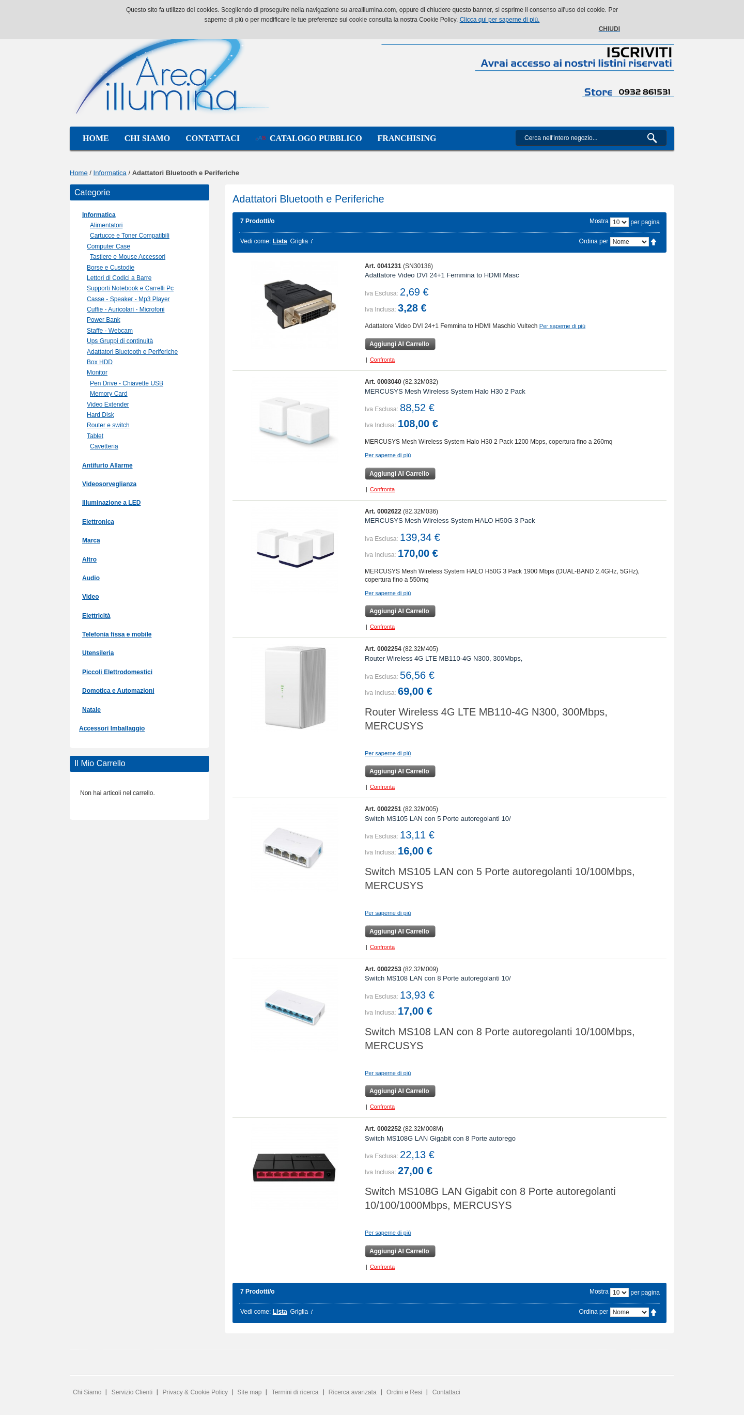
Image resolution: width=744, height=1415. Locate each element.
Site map (249, 1392)
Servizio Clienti (132, 1392)
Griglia (299, 241)
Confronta (382, 359)
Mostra (599, 221)
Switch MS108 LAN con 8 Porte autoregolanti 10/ (438, 978)
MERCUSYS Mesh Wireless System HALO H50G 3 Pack (450, 520)
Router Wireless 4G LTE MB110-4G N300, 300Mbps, (443, 658)
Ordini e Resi (404, 1392)
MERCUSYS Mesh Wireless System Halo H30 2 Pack (445, 391)
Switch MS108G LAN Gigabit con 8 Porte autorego (440, 1138)
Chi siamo (147, 138)
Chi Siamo (87, 1392)
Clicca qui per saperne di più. (500, 19)
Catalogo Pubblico (308, 138)
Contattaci (212, 138)
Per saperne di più (562, 326)
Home (96, 138)
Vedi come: (255, 241)
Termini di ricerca (295, 1392)
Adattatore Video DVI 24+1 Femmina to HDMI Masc (442, 275)
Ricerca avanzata (353, 1392)
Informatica (110, 173)
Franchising (407, 138)
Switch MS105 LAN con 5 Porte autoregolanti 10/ (438, 818)
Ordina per (594, 241)
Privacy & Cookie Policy (195, 1392)
